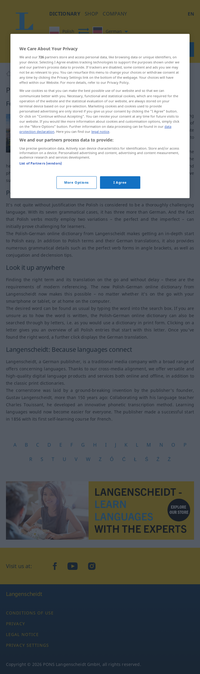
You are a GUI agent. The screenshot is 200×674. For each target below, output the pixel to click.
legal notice (100, 163)
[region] (100, 148)
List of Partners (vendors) (40, 195)
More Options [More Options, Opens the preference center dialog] (76, 214)
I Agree (120, 214)
